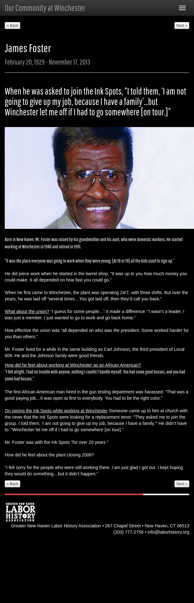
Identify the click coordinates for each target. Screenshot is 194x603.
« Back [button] (12, 25)
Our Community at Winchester (45, 8)
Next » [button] (181, 25)
